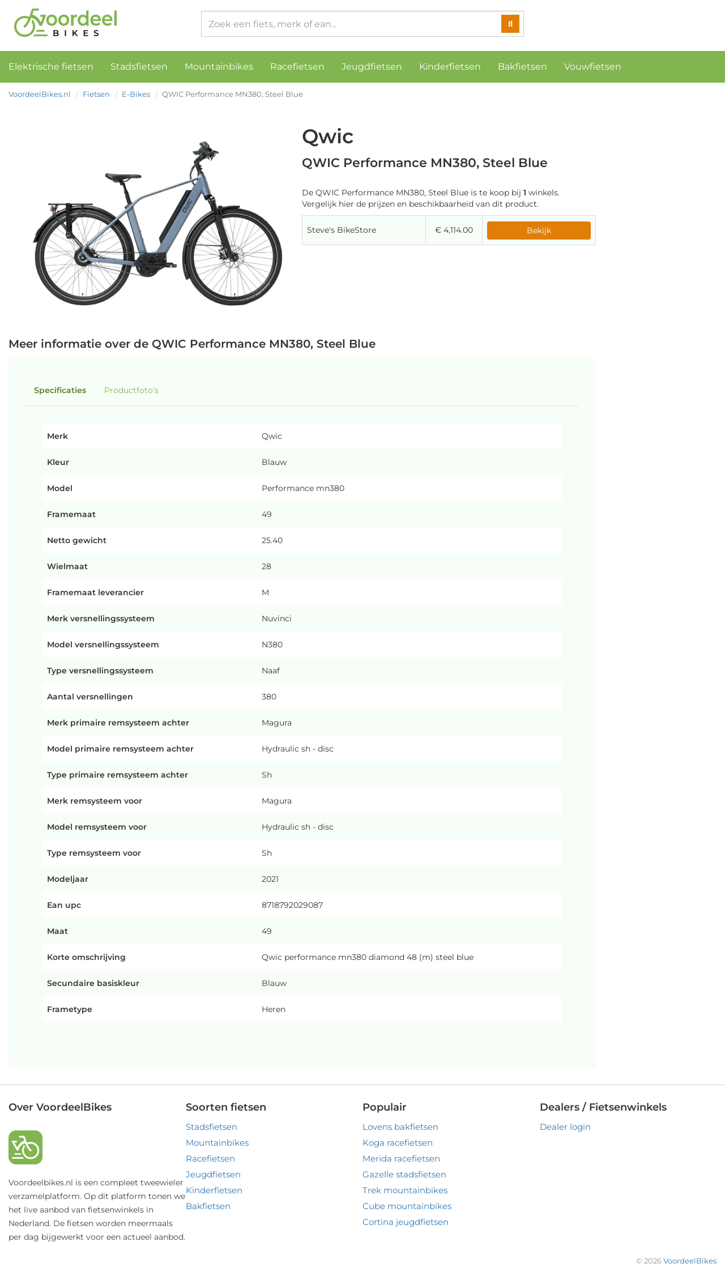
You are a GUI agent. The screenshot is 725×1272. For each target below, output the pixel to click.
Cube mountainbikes (406, 1206)
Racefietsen (297, 66)
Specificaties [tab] (60, 390)
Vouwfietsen (592, 66)
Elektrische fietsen (50, 66)
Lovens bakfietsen (400, 1126)
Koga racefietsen (397, 1142)
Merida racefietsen (401, 1158)
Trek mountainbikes (404, 1190)
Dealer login (565, 1126)
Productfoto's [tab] (131, 390)
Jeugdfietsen (372, 66)
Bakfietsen (522, 66)
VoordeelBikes (690, 1260)
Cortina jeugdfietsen (405, 1221)
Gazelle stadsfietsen (404, 1174)
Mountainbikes (219, 66)
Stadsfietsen (139, 66)
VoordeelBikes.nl (39, 94)
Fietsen (96, 94)
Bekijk (539, 230)
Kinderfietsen (450, 66)
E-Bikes (136, 94)
